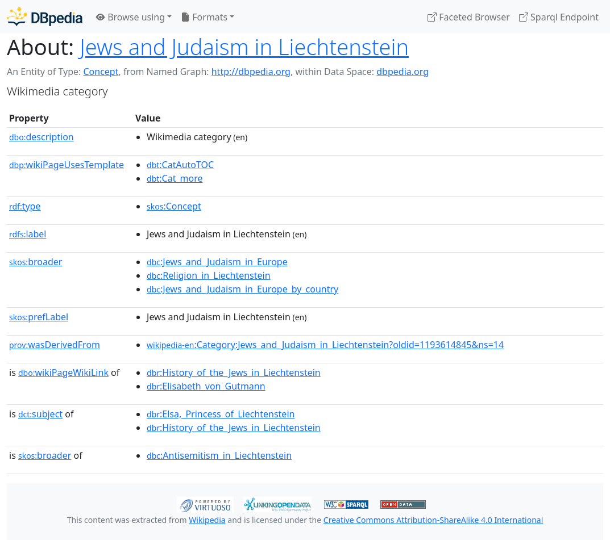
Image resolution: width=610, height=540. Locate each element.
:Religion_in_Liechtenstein (209, 275)
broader (35, 262)
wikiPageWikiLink (63, 372)
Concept (100, 71)
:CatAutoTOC (180, 164)
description (41, 137)
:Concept (174, 206)
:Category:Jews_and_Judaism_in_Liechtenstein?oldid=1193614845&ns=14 (325, 344)
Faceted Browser (469, 17)
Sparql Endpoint (559, 17)
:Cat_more (175, 178)
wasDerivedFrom (54, 344)
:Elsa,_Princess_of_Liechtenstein (220, 414)
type (25, 206)
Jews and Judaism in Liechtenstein (244, 46)
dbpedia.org (402, 71)
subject (40, 414)
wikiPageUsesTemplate (66, 164)
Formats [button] (204, 17)
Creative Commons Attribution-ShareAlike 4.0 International (433, 519)
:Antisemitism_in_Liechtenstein (219, 455)
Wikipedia (207, 519)
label (28, 234)
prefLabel (38, 317)
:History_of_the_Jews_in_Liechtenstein (234, 372)
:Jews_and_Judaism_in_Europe (217, 262)
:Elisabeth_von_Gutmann (206, 386)
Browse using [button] (130, 17)
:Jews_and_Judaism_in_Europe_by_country (242, 289)
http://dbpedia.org (251, 71)
